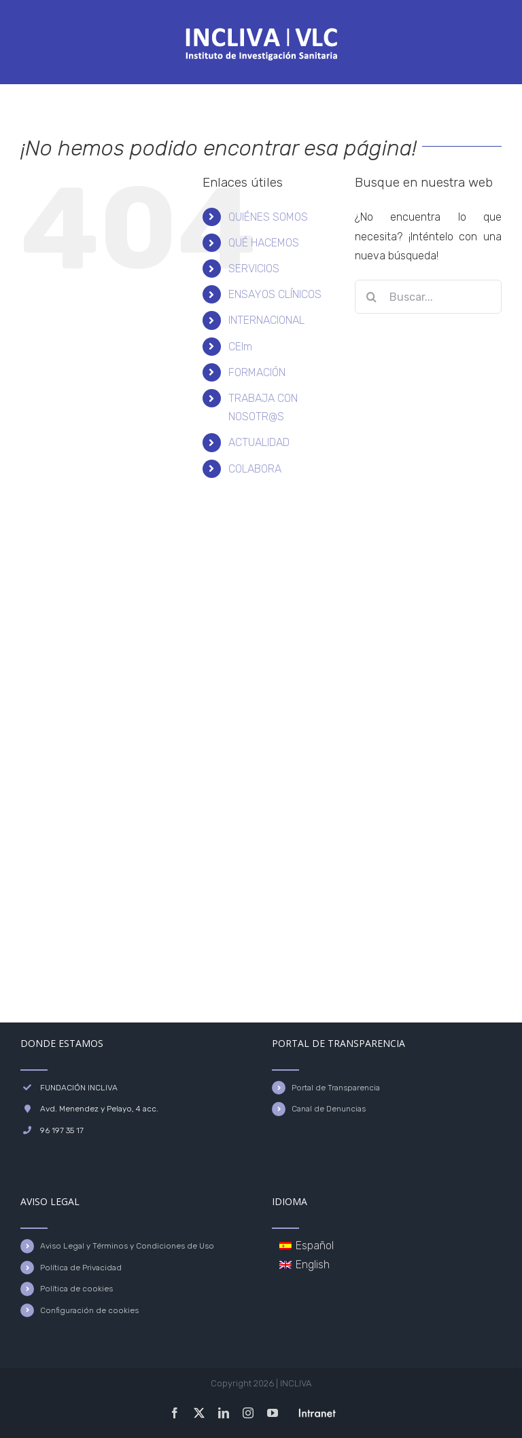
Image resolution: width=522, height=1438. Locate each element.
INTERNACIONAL (266, 320)
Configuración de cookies (89, 1310)
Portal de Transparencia (336, 1087)
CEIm (240, 346)
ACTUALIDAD (259, 442)
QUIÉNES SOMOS (268, 216)
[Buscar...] (428, 297)
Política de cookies (76, 1288)
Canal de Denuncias (329, 1108)
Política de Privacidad (81, 1267)
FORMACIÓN (256, 372)
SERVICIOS (253, 268)
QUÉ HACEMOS (263, 242)
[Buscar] (372, 297)
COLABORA (254, 468)
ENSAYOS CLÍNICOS (274, 294)
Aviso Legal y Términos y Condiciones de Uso (127, 1246)
